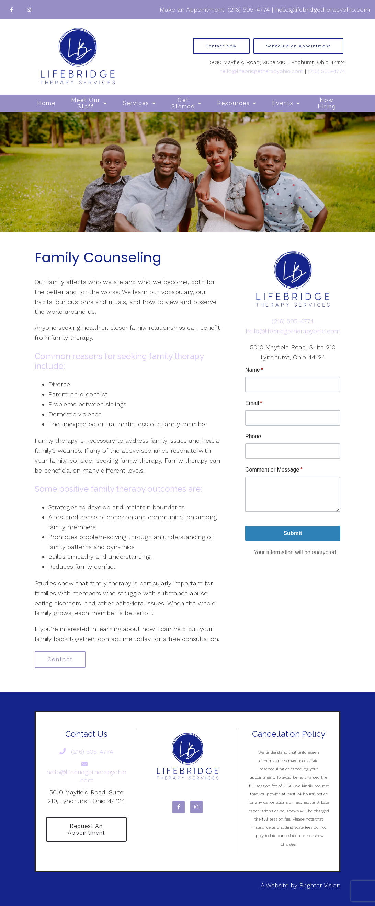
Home (46, 103)
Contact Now (221, 46)
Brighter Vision (319, 885)
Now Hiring (327, 103)
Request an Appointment (86, 829)
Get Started (183, 103)
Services (136, 103)
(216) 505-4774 (249, 9)
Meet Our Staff (85, 103)
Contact (60, 659)
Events (283, 103)
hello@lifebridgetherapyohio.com (322, 9)
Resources (233, 103)
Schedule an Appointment (298, 46)
